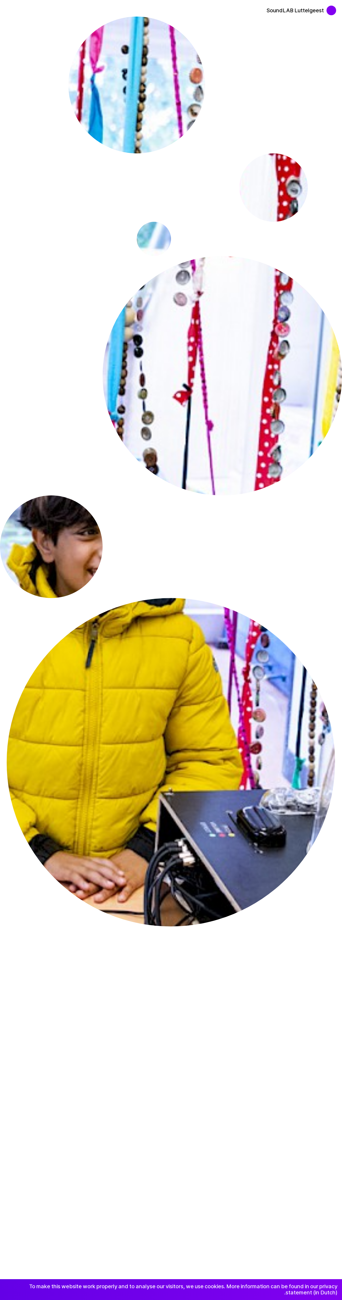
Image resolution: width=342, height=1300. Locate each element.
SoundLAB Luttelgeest (295, 10)
